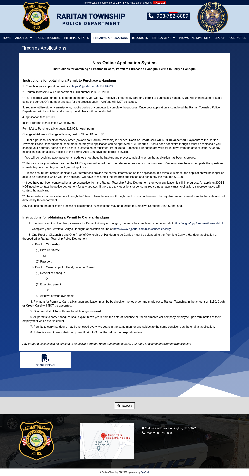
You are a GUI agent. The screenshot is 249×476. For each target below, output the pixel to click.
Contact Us (237, 38)
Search (219, 38)
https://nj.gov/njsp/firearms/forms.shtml (198, 223)
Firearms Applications (110, 38)
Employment (163, 38)
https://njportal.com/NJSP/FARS (92, 86)
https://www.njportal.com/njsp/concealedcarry (142, 228)
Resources (140, 38)
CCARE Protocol (45, 360)
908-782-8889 (168, 16)
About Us (23, 38)
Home (7, 38)
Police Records (48, 38)
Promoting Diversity (194, 38)
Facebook (125, 405)
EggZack (145, 472)
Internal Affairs (76, 38)
